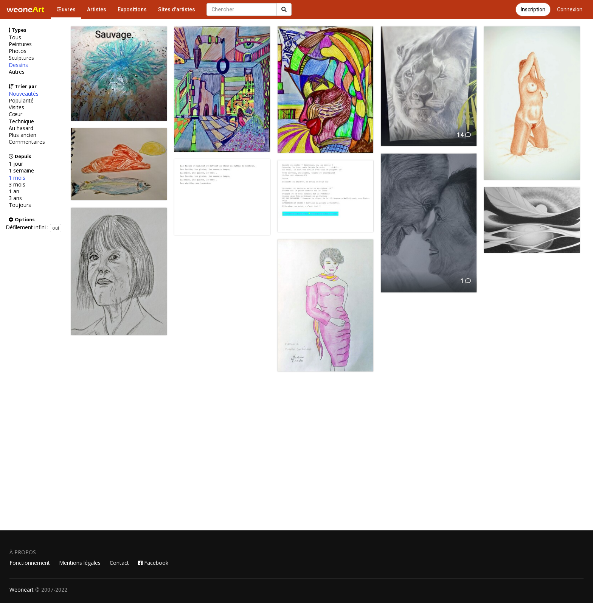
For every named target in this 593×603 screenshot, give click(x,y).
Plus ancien (22, 135)
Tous (15, 37)
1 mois (17, 177)
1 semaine (21, 170)
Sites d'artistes (176, 9)
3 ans (15, 198)
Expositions (132, 9)
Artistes (96, 9)
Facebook (153, 562)
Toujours (20, 205)
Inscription (533, 9)
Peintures (20, 44)
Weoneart (21, 589)
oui (55, 228)
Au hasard (21, 128)
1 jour (16, 163)
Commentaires (27, 141)
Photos (17, 51)
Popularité (21, 100)
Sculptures (21, 57)
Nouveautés (24, 93)
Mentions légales (80, 562)
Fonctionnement (29, 562)
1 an (14, 191)
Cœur (15, 114)
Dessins (18, 65)
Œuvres (66, 9)
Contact (119, 562)
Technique (21, 121)
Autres (17, 71)
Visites (16, 107)
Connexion (569, 9)
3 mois (17, 184)
